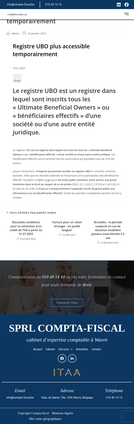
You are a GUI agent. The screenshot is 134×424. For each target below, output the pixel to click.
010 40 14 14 (53, 4)
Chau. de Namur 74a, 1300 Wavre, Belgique (67, 397)
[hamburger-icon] (126, 14)
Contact (96, 349)
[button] (65, 349)
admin (15, 33)
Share (17, 80)
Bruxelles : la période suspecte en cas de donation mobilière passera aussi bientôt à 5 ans (108, 230)
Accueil (37, 349)
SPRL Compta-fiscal (67, 328)
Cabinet (50, 349)
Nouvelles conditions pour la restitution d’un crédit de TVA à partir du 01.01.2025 (26, 228)
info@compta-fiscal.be (21, 4)
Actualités (82, 349)
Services (65, 349)
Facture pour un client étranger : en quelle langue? (67, 226)
